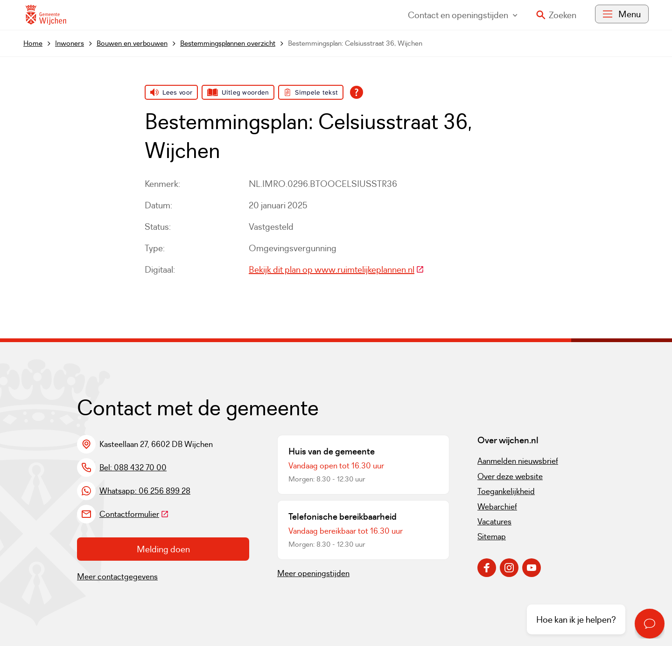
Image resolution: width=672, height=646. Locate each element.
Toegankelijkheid (506, 491)
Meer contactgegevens (117, 576)
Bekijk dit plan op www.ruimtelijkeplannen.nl (336, 269)
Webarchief (497, 507)
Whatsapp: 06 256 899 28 (144, 491)
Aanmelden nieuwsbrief (517, 461)
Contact (463, 15)
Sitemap (491, 536)
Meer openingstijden (313, 573)
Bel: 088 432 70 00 (133, 467)
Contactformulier (134, 514)
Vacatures (494, 521)
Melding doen (163, 549)
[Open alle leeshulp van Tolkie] (356, 92)
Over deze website (510, 476)
